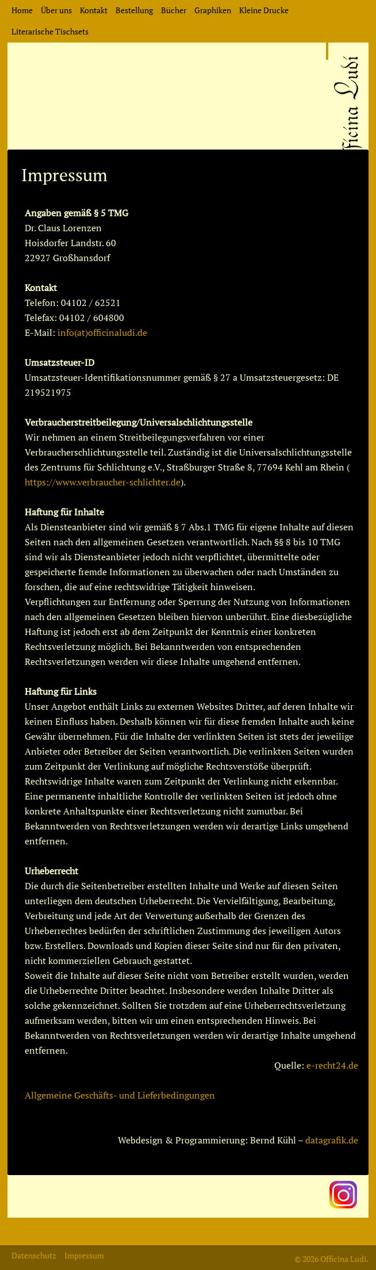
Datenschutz (33, 1255)
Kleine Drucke (264, 10)
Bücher (173, 10)
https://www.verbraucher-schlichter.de (103, 482)
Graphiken (212, 10)
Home (22, 10)
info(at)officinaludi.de (102, 332)
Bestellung (134, 10)
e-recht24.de (332, 1065)
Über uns (56, 10)
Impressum (84, 1255)
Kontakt (94, 10)
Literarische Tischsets (50, 31)
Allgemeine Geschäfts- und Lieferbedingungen (120, 1095)
